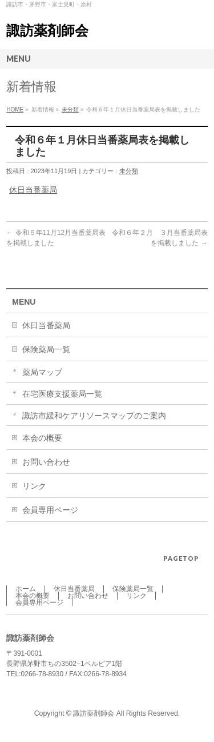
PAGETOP (181, 558)
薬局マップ (42, 372)
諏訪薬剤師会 (47, 30)
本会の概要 (42, 437)
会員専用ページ (50, 509)
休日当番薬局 (33, 189)
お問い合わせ (46, 461)
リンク (34, 485)
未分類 (70, 109)
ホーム (25, 589)
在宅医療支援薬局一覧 (62, 393)
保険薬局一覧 (46, 349)
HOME (14, 109)
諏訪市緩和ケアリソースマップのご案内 (94, 415)
